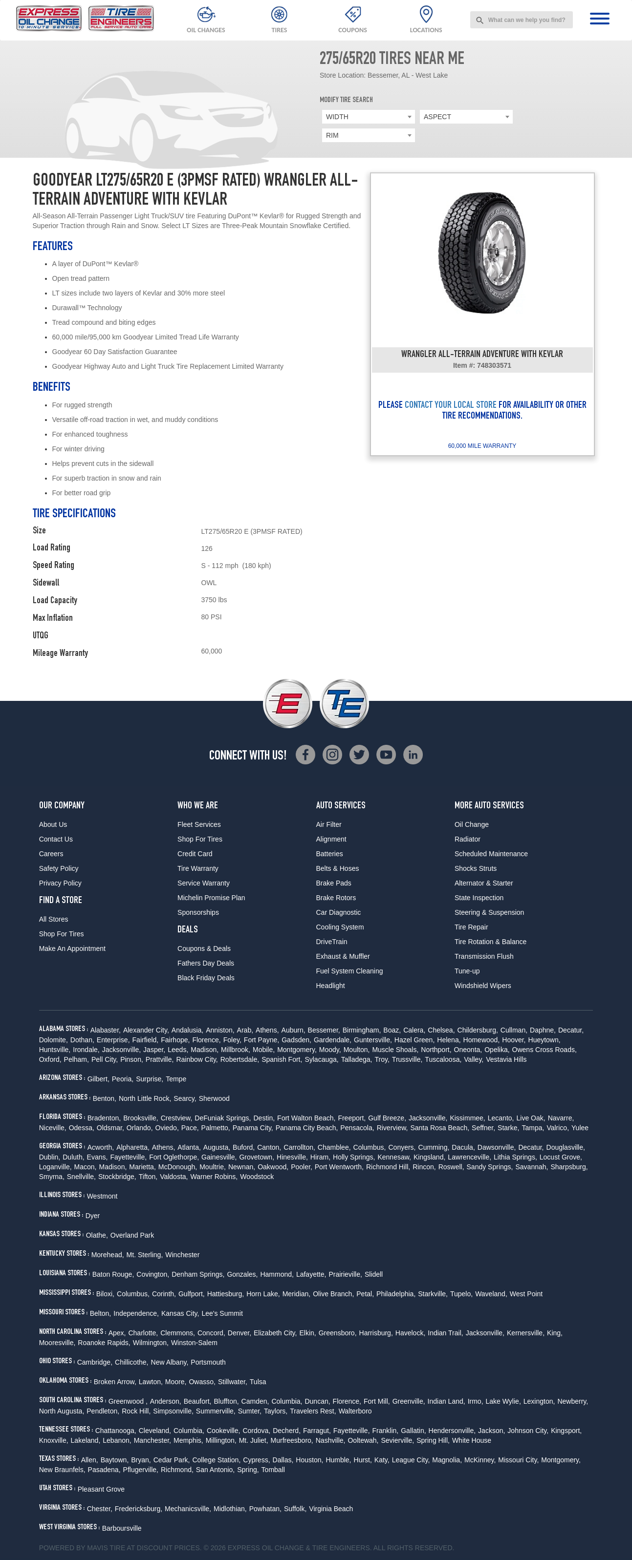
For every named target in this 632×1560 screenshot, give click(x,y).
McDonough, (177, 1167)
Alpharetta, (133, 1147)
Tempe (176, 1079)
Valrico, (557, 1128)
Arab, (245, 1030)
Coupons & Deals (204, 948)
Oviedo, (167, 1128)
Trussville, (407, 1059)
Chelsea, (441, 1030)
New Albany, (170, 1362)
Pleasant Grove (101, 1489)
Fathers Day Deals (205, 963)
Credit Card (195, 854)
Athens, (267, 1030)
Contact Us (56, 839)
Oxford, (50, 1059)
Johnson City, (527, 1430)
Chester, (99, 1509)
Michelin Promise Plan (211, 898)
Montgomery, (297, 1050)
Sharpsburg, (569, 1167)
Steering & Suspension (489, 912)
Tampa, (533, 1128)
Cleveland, (155, 1430)
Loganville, (55, 1167)
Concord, (211, 1333)
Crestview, (177, 1118)
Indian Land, (446, 1401)
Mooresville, (57, 1343)
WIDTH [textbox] (337, 117)
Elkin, (307, 1333)
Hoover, (513, 1040)
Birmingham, (362, 1030)
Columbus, (369, 1147)
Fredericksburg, (138, 1509)
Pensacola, (357, 1128)
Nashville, (331, 1440)
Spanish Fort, (282, 1059)
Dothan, (82, 1040)
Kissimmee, (467, 1118)
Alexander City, (146, 1030)
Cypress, (256, 1460)
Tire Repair (471, 927)
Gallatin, (413, 1430)
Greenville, (408, 1401)
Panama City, (253, 1128)
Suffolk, (295, 1509)
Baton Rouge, (113, 1274)
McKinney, (480, 1460)
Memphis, (188, 1440)
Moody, (330, 1050)
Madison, (204, 1050)
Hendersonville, (452, 1430)
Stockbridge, (117, 1177)
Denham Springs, (198, 1274)
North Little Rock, (145, 1098)
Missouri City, (518, 1460)
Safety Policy (59, 868)
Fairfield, (145, 1040)
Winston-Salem (194, 1343)
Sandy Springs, (490, 1167)
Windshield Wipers (483, 986)
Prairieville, (345, 1274)
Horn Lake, (263, 1294)
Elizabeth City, (275, 1333)
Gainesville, (219, 1157)
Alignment (331, 839)
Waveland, (491, 1294)
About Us (53, 824)
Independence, (136, 1313)
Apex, (117, 1333)
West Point (526, 1294)
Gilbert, (98, 1079)
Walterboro (355, 1411)
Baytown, (115, 1460)
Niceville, (52, 1128)
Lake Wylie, (503, 1401)
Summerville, (216, 1411)
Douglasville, (565, 1147)
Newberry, (572, 1401)
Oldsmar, (110, 1128)
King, (555, 1333)
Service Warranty (203, 883)
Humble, (338, 1460)
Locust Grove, (561, 1157)
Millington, (221, 1440)
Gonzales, (242, 1274)
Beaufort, (198, 1401)
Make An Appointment (72, 948)
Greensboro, (338, 1333)
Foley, (232, 1040)
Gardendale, (332, 1040)
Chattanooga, (115, 1430)
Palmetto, (215, 1128)
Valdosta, (174, 1177)
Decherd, (287, 1430)
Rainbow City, (197, 1059)
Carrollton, (299, 1147)
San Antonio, (215, 1470)
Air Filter (329, 824)
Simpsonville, (173, 1411)
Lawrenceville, (469, 1157)
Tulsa (258, 1382)
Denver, (239, 1333)
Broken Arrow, (115, 1382)
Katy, (382, 1460)
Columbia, (286, 1401)
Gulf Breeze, (387, 1118)
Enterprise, (113, 1040)
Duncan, (317, 1401)
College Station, (216, 1460)
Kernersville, (526, 1333)
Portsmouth (208, 1362)
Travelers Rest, (313, 1411)
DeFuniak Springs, (223, 1118)
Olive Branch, (333, 1294)
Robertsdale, (239, 1059)
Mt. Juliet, (253, 1440)
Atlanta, (188, 1147)
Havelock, (410, 1333)
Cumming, (434, 1147)
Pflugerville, (140, 1470)
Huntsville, (55, 1050)
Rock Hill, (136, 1411)
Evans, (97, 1157)
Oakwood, (273, 1167)
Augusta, (216, 1147)
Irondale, (86, 1050)
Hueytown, (544, 1040)
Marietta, (142, 1167)
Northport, (436, 1050)
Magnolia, (447, 1460)
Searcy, (185, 1098)
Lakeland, (86, 1440)
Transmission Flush (484, 956)
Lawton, (151, 1382)
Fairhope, (175, 1040)
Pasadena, (104, 1470)
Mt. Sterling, (145, 1255)
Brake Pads (333, 883)
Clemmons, (177, 1333)
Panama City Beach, (307, 1128)
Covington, (152, 1274)
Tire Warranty (197, 868)
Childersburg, (478, 1030)
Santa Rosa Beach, (439, 1128)
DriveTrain (332, 942)
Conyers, (401, 1147)
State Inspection (479, 898)
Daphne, (543, 1030)
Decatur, (571, 1030)
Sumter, (250, 1411)
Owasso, (202, 1382)
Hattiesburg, (225, 1294)
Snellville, (81, 1177)
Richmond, (177, 1470)
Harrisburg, (376, 1333)
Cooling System (340, 927)
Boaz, (392, 1030)
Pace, (190, 1128)
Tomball (273, 1470)
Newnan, (241, 1167)
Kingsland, (429, 1157)
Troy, (382, 1059)
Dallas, (283, 1460)
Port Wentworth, (339, 1167)
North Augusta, (62, 1411)
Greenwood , (128, 1401)
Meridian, (297, 1294)
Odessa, (81, 1128)
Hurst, (363, 1460)
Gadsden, (296, 1040)
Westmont (102, 1196)
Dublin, (50, 1157)
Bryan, (141, 1460)
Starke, (508, 1128)
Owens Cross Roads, (544, 1050)
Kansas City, (180, 1313)
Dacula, (463, 1147)
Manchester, (152, 1440)
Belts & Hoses (337, 868)
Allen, (89, 1460)
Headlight (330, 986)
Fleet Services (199, 824)
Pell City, (104, 1059)
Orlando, (140, 1128)
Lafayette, (311, 1274)
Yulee (579, 1128)
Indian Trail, (445, 1333)
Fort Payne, (261, 1040)
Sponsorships (198, 912)
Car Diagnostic (338, 912)
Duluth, (73, 1157)
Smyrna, (52, 1177)
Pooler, (301, 1167)
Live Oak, (530, 1118)
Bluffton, (226, 1401)
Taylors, (275, 1411)
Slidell (374, 1274)
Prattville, (160, 1059)
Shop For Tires (61, 934)
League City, (411, 1460)
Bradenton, (104, 1118)
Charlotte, (143, 1333)
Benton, (104, 1098)
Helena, (448, 1040)
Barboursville (122, 1528)
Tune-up (467, 971)
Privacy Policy (60, 883)
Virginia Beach (331, 1509)
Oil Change (472, 824)
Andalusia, (187, 1030)
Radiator (467, 839)
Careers (51, 854)
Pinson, (131, 1059)
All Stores (53, 919)
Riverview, (392, 1128)
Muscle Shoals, (395, 1050)
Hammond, (276, 1274)
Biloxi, (105, 1294)
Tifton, (148, 1177)
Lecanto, (501, 1118)
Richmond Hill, (388, 1167)
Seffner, (483, 1128)
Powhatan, (265, 1509)
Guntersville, (373, 1040)
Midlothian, (230, 1509)
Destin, (264, 1118)
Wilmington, (151, 1343)
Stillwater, (232, 1382)
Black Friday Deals (206, 978)
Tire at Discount (140, 1548)
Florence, (206, 1040)
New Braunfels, (62, 1470)
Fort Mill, (377, 1401)
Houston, (309, 1460)
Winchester (182, 1255)
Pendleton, (103, 1411)
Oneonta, (468, 1050)
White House (471, 1440)
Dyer (93, 1216)
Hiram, (320, 1157)
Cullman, (514, 1030)
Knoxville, (53, 1440)
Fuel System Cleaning (349, 971)
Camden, (255, 1401)
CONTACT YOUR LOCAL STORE (451, 406)
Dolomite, (53, 1040)
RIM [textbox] (332, 135)
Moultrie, (212, 1167)
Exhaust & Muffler (343, 956)
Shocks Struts (476, 868)
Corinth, (164, 1294)
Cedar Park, (171, 1460)
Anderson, (165, 1401)
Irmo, (475, 1401)
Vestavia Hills (506, 1059)
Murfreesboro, (292, 1440)
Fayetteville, (128, 1157)
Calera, (414, 1030)
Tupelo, (461, 1294)
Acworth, (100, 1147)
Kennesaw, (394, 1157)
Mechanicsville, (188, 1509)
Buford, (244, 1147)
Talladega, (356, 1059)
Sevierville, (397, 1440)
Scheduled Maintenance (491, 854)
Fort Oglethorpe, (174, 1157)
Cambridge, (94, 1362)
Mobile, (264, 1050)
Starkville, (433, 1294)
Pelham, (76, 1059)
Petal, (365, 1294)
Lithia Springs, (515, 1157)
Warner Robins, (214, 1177)
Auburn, (293, 1030)
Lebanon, (117, 1440)
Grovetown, (256, 1157)
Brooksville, (140, 1118)
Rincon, (424, 1167)
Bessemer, (324, 1030)
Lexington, (539, 1401)
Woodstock (257, 1177)
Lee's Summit (221, 1313)
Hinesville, (292, 1157)
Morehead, (107, 1255)
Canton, (269, 1147)
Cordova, (256, 1430)
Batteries (329, 854)
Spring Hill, (433, 1440)
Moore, (176, 1382)
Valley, (473, 1059)
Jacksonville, (121, 1050)
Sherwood (214, 1098)
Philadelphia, (395, 1294)
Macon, (85, 1167)
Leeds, (178, 1050)
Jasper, (154, 1050)
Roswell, (451, 1167)
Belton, (100, 1313)
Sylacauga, (321, 1059)
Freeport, (352, 1118)
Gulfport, (191, 1294)
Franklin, (385, 1430)
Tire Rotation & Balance (490, 942)
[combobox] (521, 19)
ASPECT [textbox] (437, 117)
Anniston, (220, 1030)
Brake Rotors (336, 898)
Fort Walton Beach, (306, 1118)
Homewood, (481, 1040)
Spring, (248, 1470)
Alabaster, (105, 1030)
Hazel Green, (414, 1040)
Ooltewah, (363, 1440)
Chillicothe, (131, 1362)
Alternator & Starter (484, 883)
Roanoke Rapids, (104, 1343)
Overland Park (132, 1235)
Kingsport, (566, 1430)
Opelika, (496, 1050)
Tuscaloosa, (443, 1059)
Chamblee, (334, 1147)
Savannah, (531, 1167)
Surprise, (149, 1079)
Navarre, (561, 1118)
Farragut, (317, 1430)
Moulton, (357, 1050)
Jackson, (491, 1430)
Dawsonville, (497, 1147)
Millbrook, (235, 1050)
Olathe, (97, 1235)
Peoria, (122, 1079)
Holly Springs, (354, 1157)
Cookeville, (223, 1430)
